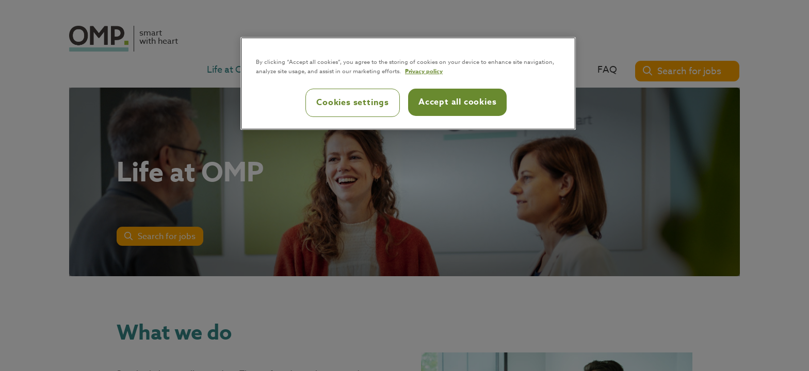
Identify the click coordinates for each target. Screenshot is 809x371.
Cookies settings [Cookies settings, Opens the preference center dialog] (352, 102)
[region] (408, 83)
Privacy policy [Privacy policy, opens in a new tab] (424, 71)
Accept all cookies (457, 102)
